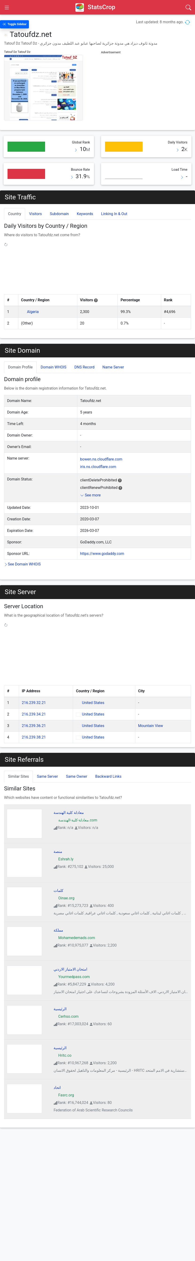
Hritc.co (62, 1045)
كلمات (58, 880)
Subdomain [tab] (59, 214)
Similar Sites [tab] (18, 766)
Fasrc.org (64, 1084)
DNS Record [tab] (84, 367)
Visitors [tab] (35, 214)
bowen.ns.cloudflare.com (101, 459)
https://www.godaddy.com (102, 553)
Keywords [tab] (85, 214)
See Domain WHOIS (22, 564)
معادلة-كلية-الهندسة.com (75, 809)
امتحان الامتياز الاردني (70, 958)
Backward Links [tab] (108, 766)
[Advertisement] (146, 88)
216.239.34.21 (34, 703)
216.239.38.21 (34, 726)
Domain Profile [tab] (20, 367)
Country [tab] (14, 214)
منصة (58, 841)
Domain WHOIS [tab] (53, 367)
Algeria (33, 311)
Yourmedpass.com (72, 966)
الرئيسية (60, 998)
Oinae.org (64, 887)
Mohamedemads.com (74, 927)
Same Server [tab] (47, 766)
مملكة (58, 919)
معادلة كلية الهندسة (69, 802)
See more (90, 495)
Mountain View (150, 715)
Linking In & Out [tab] (114, 214)
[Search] (188, 7)
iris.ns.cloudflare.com (98, 466)
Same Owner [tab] (76, 766)
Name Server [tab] (113, 367)
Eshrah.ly (63, 848)
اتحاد (57, 1077)
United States (93, 692)
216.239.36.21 (34, 715)
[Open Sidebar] (7, 7)
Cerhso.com (66, 1006)
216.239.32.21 (34, 692)
